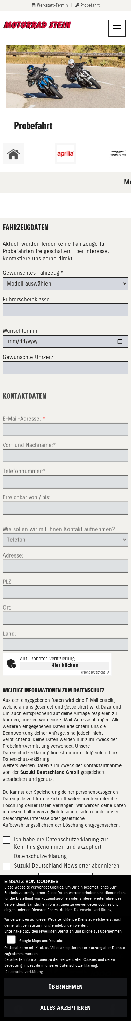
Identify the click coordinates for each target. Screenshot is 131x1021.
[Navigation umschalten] (117, 28)
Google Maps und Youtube (41, 941)
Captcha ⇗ (95, 672)
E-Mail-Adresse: (24, 439)
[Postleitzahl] (65, 612)
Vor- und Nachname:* (29, 465)
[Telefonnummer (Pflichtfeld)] (65, 501)
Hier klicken (64, 665)
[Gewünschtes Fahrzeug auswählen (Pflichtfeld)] (65, 283)
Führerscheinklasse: (27, 299)
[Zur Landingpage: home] (13, 153)
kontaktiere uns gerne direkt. (38, 258)
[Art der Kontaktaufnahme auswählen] (65, 559)
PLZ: (8, 601)
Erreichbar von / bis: (26, 517)
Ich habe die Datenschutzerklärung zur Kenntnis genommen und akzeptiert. (61, 843)
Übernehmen (65, 987)
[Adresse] (65, 585)
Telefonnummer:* (24, 491)
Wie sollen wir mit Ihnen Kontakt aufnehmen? (59, 549)
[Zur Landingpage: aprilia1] (65, 153)
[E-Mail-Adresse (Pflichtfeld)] (65, 449)
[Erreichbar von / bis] (65, 527)
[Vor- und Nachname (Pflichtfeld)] (65, 475)
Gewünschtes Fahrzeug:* (33, 273)
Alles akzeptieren (65, 1008)
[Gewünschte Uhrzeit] (65, 367)
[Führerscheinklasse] (65, 309)
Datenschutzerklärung (26, 759)
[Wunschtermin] (65, 341)
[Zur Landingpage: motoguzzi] (118, 153)
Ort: (7, 627)
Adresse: (13, 575)
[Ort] (65, 638)
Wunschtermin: (21, 331)
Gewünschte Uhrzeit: (28, 357)
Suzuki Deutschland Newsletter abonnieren (66, 865)
